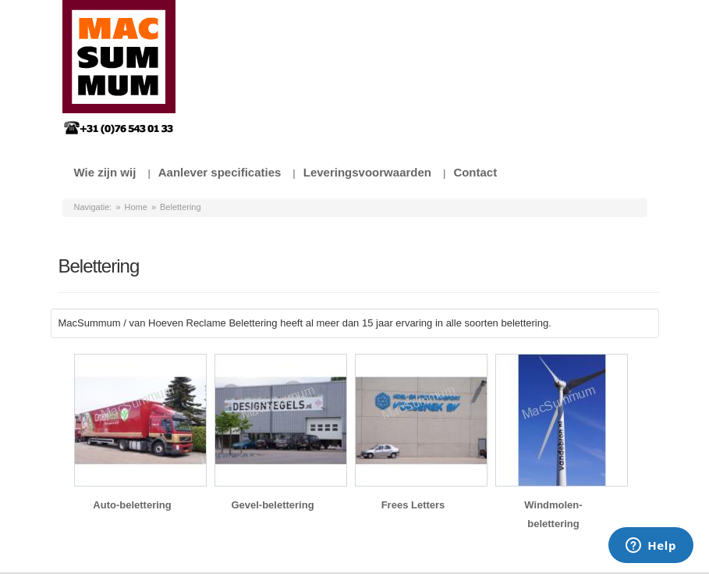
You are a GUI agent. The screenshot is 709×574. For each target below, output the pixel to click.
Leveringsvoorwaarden (367, 172)
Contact (475, 172)
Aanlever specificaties (220, 172)
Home (136, 207)
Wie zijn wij (105, 172)
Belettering (180, 207)
